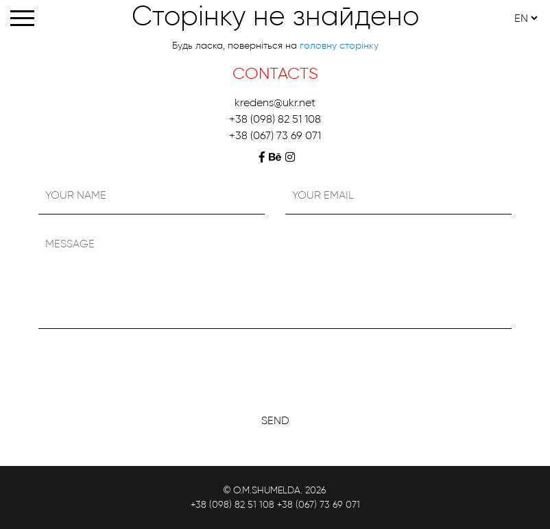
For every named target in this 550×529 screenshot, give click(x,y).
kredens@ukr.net (275, 102)
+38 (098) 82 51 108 (275, 118)
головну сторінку (339, 45)
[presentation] (275, 366)
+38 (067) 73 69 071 (275, 135)
